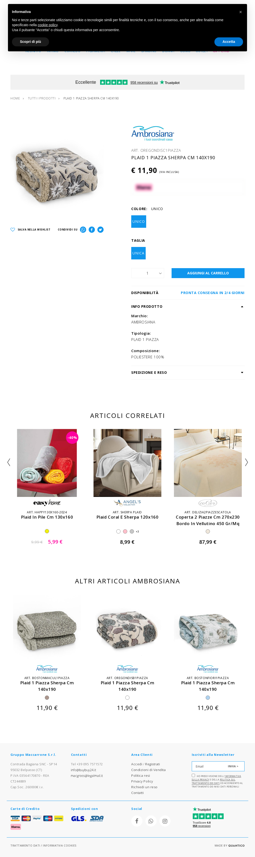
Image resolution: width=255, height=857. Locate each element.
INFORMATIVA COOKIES (59, 845)
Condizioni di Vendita (148, 770)
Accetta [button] (228, 42)
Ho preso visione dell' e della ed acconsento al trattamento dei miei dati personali (217, 781)
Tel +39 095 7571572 (87, 764)
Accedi (136, 764)
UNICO (138, 221)
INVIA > (233, 766)
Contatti (137, 792)
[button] (241, 12)
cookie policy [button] (48, 25)
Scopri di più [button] (30, 42)
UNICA (138, 253)
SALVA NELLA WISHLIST (30, 230)
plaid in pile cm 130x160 (47, 517)
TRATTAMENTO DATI (25, 845)
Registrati (152, 764)
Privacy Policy (142, 781)
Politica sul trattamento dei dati (214, 781)
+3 (137, 531)
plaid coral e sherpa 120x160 (127, 517)
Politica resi (140, 775)
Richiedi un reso (144, 787)
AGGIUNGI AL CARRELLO (208, 273)
